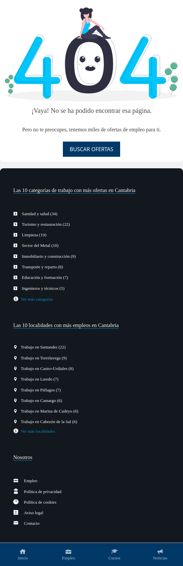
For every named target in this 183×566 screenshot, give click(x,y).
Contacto (29, 523)
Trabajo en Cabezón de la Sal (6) (48, 421)
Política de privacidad (40, 491)
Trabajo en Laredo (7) (38, 379)
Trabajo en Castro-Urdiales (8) (46, 368)
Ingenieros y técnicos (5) (42, 288)
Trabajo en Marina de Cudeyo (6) (48, 411)
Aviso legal (31, 512)
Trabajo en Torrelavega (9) (43, 357)
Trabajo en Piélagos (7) (40, 389)
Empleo (28, 480)
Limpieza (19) (32, 234)
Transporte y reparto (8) (41, 266)
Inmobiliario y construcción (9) (47, 256)
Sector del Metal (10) (39, 245)
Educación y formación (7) (43, 277)
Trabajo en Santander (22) (42, 347)
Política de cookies (37, 502)
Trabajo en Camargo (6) (40, 400)
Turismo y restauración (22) (44, 224)
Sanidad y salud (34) (38, 213)
